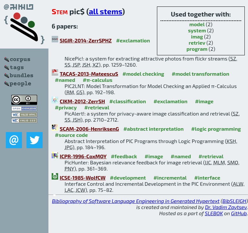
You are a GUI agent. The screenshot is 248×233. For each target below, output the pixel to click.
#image (204, 101)
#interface (207, 177)
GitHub (239, 213)
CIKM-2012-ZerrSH (82, 101)
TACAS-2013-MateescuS (89, 74)
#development (128, 177)
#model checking (143, 74)
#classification (127, 101)
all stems (105, 11)
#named (65, 80)
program (196, 49)
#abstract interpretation (153, 129)
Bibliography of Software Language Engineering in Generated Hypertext (136, 201)
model (196, 24)
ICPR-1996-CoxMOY (83, 156)
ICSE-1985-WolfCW (83, 177)
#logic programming (216, 129)
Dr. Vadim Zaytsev (226, 207)
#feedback (124, 156)
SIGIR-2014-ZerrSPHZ (86, 40)
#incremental (170, 177)
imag (197, 36)
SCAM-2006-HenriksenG (89, 129)
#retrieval (96, 107)
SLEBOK (214, 213)
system (197, 30)
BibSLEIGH (234, 201)
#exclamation (133, 40)
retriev (197, 42)
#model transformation (200, 74)
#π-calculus (97, 80)
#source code (71, 135)
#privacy (66, 107)
